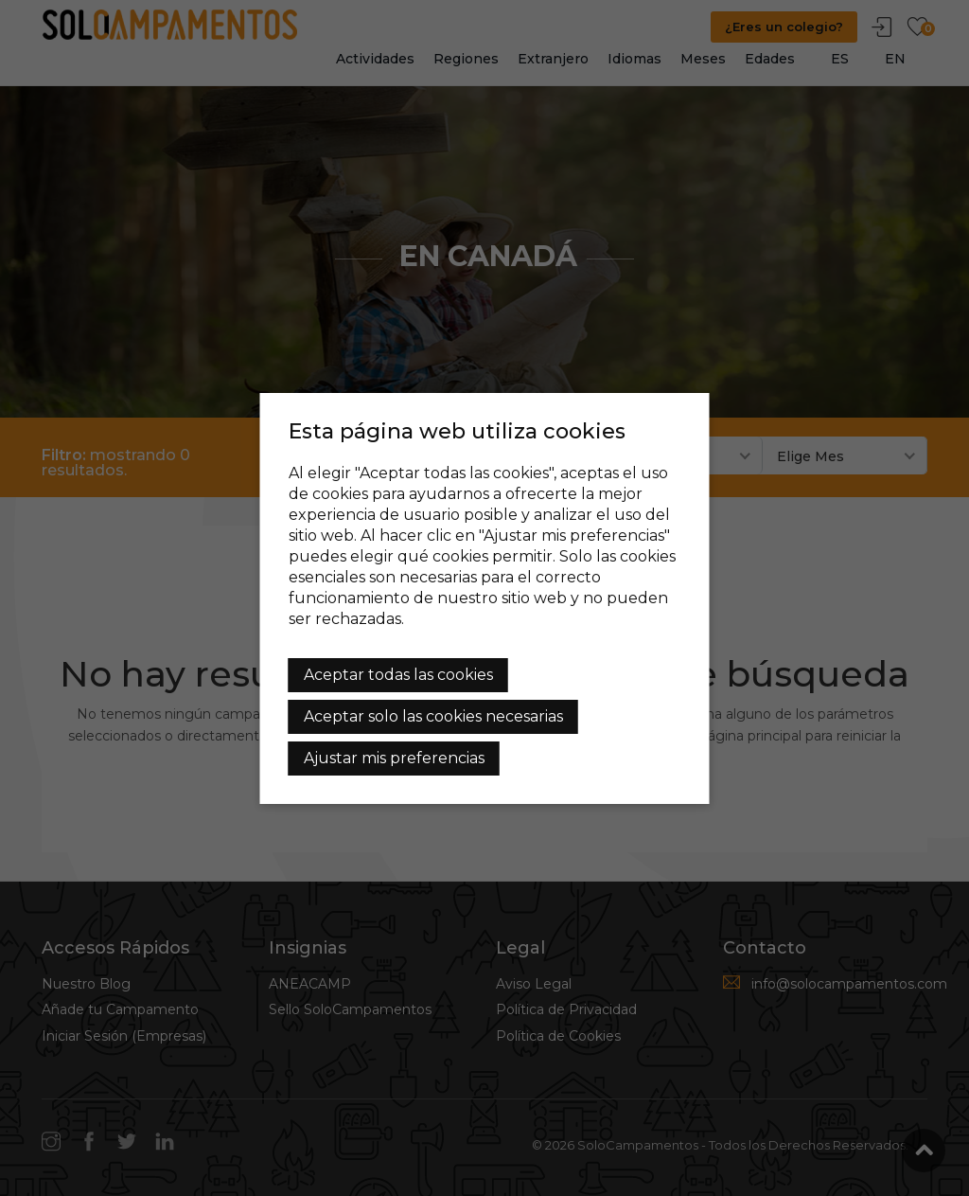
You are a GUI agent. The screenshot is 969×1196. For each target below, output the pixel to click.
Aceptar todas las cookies (398, 675)
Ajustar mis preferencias (394, 758)
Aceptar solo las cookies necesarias (433, 716)
